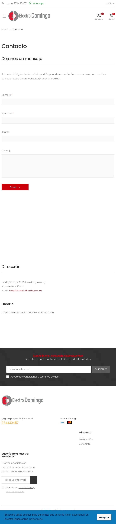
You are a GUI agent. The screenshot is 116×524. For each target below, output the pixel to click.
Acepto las (34, 376)
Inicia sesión (86, 439)
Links (108, 3)
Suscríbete (101, 369)
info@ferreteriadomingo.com (25, 290)
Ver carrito (85, 444)
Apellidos (8, 113)
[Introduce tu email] (16, 480)
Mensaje (6, 150)
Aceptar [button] (104, 517)
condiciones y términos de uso (41, 376)
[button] (99, 16)
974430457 (10, 423)
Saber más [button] (36, 519)
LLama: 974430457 (14, 3)
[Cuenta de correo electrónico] (48, 369)
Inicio (4, 29)
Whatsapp (36, 3)
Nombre (7, 94)
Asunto (6, 132)
